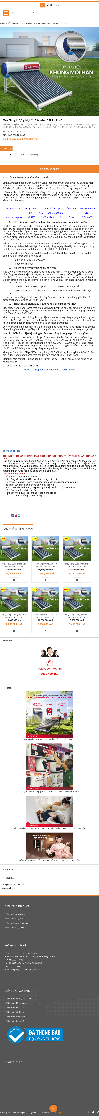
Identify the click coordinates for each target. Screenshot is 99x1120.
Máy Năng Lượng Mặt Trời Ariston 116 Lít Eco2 (77, 618)
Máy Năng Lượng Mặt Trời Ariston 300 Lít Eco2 (14, 566)
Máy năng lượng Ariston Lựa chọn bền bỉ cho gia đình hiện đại (49, 743)
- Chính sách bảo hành (14, 1016)
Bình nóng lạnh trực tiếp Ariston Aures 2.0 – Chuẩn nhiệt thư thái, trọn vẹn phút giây (49, 832)
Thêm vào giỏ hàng (29, 156)
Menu (6, 13)
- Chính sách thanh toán (15, 1025)
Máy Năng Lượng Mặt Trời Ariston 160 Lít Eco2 (45, 618)
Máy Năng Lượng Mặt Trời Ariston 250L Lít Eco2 (45, 566)
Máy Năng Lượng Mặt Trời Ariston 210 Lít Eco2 (77, 566)
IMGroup (57, 1116)
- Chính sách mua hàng (14, 1011)
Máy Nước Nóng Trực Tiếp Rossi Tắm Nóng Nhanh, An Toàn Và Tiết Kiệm (49, 864)
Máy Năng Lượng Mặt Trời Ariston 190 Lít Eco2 (14, 618)
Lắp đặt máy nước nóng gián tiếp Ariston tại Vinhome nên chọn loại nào (49, 795)
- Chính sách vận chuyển (15, 1020)
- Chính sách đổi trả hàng (15, 1007)
